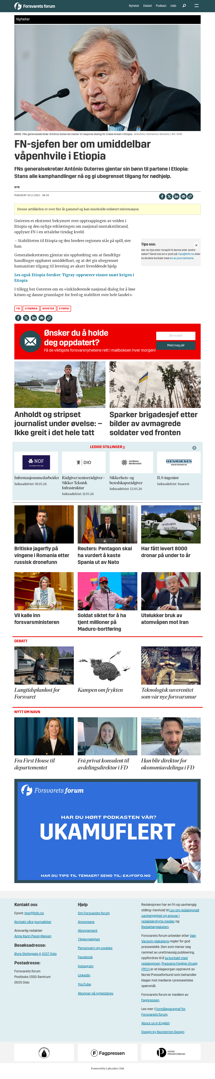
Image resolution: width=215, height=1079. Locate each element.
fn (18, 314)
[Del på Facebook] (162, 201)
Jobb (173, 8)
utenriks (31, 314)
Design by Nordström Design (162, 1037)
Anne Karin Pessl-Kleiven (32, 941)
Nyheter (134, 8)
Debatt (147, 8)
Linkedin (84, 981)
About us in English (155, 1028)
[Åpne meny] (196, 9)
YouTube (84, 990)
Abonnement (87, 936)
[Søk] (184, 9)
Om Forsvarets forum (94, 918)
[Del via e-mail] (183, 201)
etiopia (64, 314)
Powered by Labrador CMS (107, 1073)
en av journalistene (182, 263)
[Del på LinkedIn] (176, 201)
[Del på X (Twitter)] (169, 201)
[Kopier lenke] (190, 202)
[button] (195, 453)
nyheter (48, 314)
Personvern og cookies (95, 953)
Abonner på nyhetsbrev (95, 999)
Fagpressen (150, 1005)
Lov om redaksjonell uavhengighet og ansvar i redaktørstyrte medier (170, 921)
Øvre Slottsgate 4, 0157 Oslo (35, 959)
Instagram (85, 971)
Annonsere (86, 927)
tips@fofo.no (186, 259)
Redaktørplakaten (155, 932)
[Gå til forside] (46, 8)
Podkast (161, 8)
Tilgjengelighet (89, 945)
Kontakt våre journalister (32, 927)
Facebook (85, 962)
